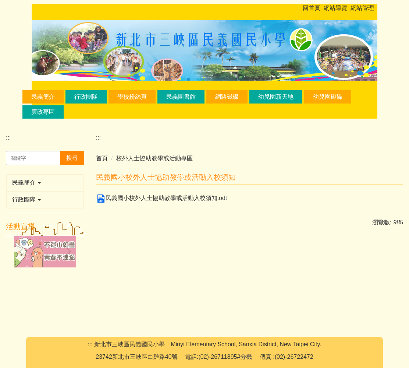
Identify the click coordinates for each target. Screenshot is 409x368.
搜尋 (72, 158)
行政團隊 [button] (86, 97)
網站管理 (362, 8)
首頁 (102, 158)
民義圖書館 (181, 97)
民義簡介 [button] (43, 97)
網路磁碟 (227, 97)
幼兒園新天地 (276, 97)
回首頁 (311, 8)
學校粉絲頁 (132, 97)
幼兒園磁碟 (327, 97)
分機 (246, 357)
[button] (45, 183)
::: (305, 8)
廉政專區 (43, 112)
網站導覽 (335, 8)
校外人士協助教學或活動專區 (154, 158)
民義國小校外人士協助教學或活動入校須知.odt (161, 198)
